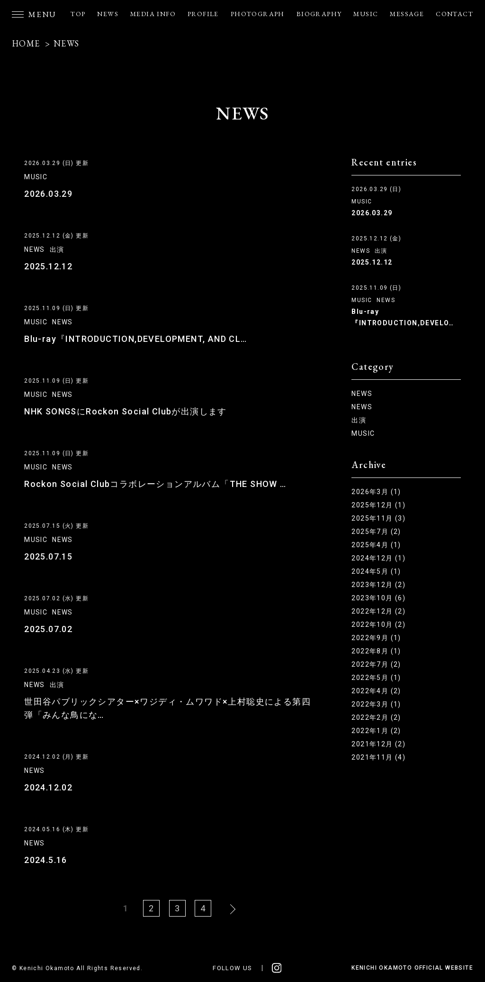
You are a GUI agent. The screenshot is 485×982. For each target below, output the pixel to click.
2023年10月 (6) (378, 598)
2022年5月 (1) (376, 677)
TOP (78, 13)
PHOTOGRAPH (258, 13)
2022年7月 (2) (376, 664)
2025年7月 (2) (376, 531)
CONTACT (454, 13)
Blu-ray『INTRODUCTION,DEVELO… (402, 317)
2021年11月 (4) (378, 757)
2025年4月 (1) (376, 545)
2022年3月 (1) (376, 704)
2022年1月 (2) (376, 730)
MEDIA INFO (153, 13)
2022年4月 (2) (376, 691)
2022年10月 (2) (378, 624)
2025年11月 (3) (378, 518)
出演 (57, 249)
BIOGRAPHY (319, 13)
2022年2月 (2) (376, 717)
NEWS (107, 13)
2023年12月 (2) (378, 584)
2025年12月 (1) (378, 505)
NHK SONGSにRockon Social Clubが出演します (125, 411)
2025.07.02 (48, 629)
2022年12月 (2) (378, 611)
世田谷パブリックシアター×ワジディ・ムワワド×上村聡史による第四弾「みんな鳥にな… (167, 708)
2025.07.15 (48, 556)
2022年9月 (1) (376, 638)
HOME (26, 43)
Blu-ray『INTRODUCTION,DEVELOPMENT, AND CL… (135, 339)
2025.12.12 (48, 266)
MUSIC (365, 13)
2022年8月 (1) (376, 651)
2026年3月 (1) (376, 492)
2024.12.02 (48, 787)
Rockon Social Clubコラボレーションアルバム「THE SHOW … (155, 484)
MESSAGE (407, 13)
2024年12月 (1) (378, 558)
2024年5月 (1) (376, 571)
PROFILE (203, 13)
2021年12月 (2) (378, 744)
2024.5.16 (45, 860)
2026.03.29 (48, 194)
